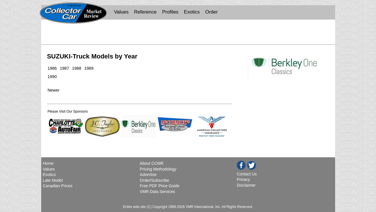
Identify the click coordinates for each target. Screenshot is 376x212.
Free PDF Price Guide (160, 185)
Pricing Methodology (158, 169)
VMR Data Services (157, 191)
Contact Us (247, 174)
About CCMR (151, 163)
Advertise (148, 174)
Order (211, 12)
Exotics (192, 12)
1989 (88, 68)
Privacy (243, 179)
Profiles (170, 12)
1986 (52, 68)
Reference (145, 12)
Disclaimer (246, 185)
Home (49, 163)
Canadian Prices (58, 185)
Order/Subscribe (154, 180)
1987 (64, 68)
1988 (76, 68)
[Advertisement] (188, 33)
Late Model (53, 180)
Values (121, 12)
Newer (54, 90)
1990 (52, 76)
